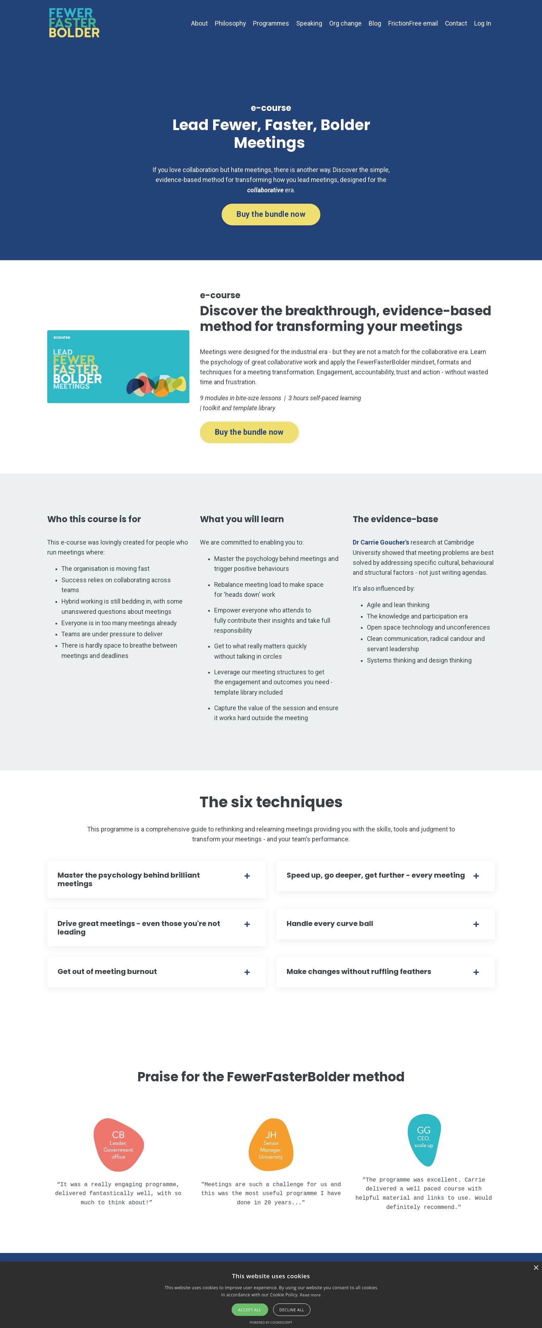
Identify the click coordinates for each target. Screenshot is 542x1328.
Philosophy (228, 23)
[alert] (271, 1295)
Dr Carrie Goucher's (381, 549)
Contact (456, 23)
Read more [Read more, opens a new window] (310, 1294)
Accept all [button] (249, 1309)
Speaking (308, 23)
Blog (374, 23)
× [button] (535, 1268)
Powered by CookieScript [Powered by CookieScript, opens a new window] (271, 1322)
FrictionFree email (412, 23)
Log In (482, 23)
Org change (345, 23)
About (197, 23)
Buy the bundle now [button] (271, 217)
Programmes (269, 23)
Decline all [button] (292, 1309)
